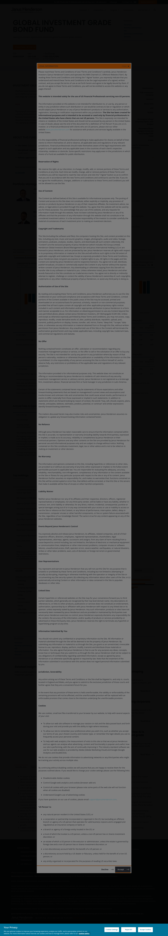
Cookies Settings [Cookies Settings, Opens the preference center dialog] (112, 930)
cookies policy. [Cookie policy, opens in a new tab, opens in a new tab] (84, 933)
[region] (84, 930)
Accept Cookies (145, 930)
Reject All (128, 930)
